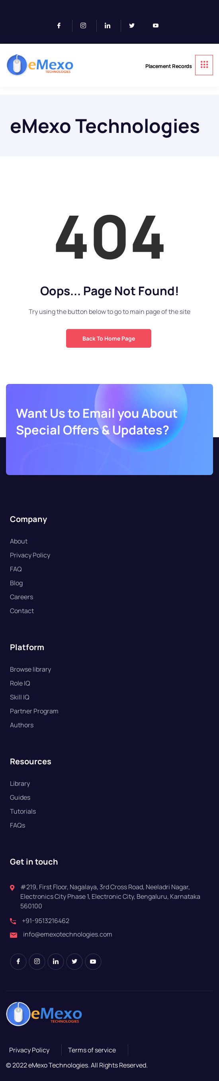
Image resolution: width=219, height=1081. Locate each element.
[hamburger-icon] (204, 65)
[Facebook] (62, 26)
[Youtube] (159, 26)
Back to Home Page (108, 338)
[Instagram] (86, 26)
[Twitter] (135, 26)
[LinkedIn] (111, 26)
